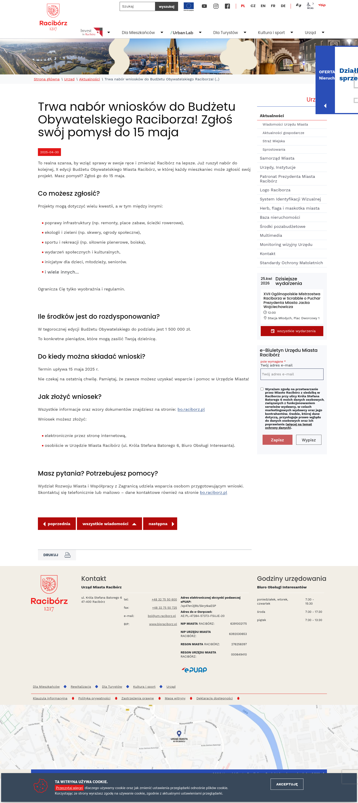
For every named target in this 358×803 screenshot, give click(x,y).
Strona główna (47, 79)
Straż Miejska (274, 141)
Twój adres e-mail (292, 364)
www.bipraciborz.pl (163, 624)
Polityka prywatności (94, 698)
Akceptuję (287, 784)
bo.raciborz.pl (191, 409)
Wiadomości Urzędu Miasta (285, 124)
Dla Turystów (225, 32)
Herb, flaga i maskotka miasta (290, 208)
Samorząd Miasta (277, 158)
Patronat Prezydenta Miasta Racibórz (287, 178)
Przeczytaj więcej (69, 787)
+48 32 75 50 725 (164, 607)
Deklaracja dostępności (214, 698)
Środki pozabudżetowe (282, 226)
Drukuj (57, 555)
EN (263, 5)
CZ (252, 5)
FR (273, 5)
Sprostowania (274, 149)
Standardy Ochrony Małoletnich (291, 262)
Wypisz (309, 439)
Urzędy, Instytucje (278, 167)
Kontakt (267, 253)
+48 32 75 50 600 (164, 599)
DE (283, 5)
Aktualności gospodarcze (283, 133)
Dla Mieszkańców (138, 32)
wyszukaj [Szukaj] (166, 6)
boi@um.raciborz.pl (162, 616)
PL (243, 5)
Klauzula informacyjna (50, 698)
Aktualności (89, 79)
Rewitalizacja (81, 686)
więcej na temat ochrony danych (288, 425)
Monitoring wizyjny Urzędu (286, 244)
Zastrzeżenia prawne (137, 698)
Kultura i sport (271, 32)
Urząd (310, 32)
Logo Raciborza (275, 189)
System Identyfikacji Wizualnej (290, 199)
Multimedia (271, 235)
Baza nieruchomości (280, 217)
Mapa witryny (175, 698)
